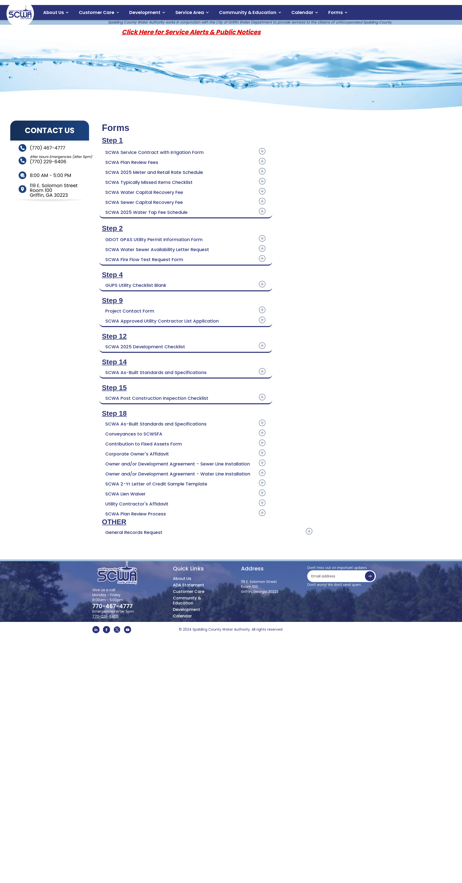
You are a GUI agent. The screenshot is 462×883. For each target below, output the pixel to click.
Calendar (182, 613)
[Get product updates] (341, 576)
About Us (53, 12)
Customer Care (188, 591)
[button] (56, 12)
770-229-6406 (105, 616)
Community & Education (187, 598)
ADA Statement (188, 585)
